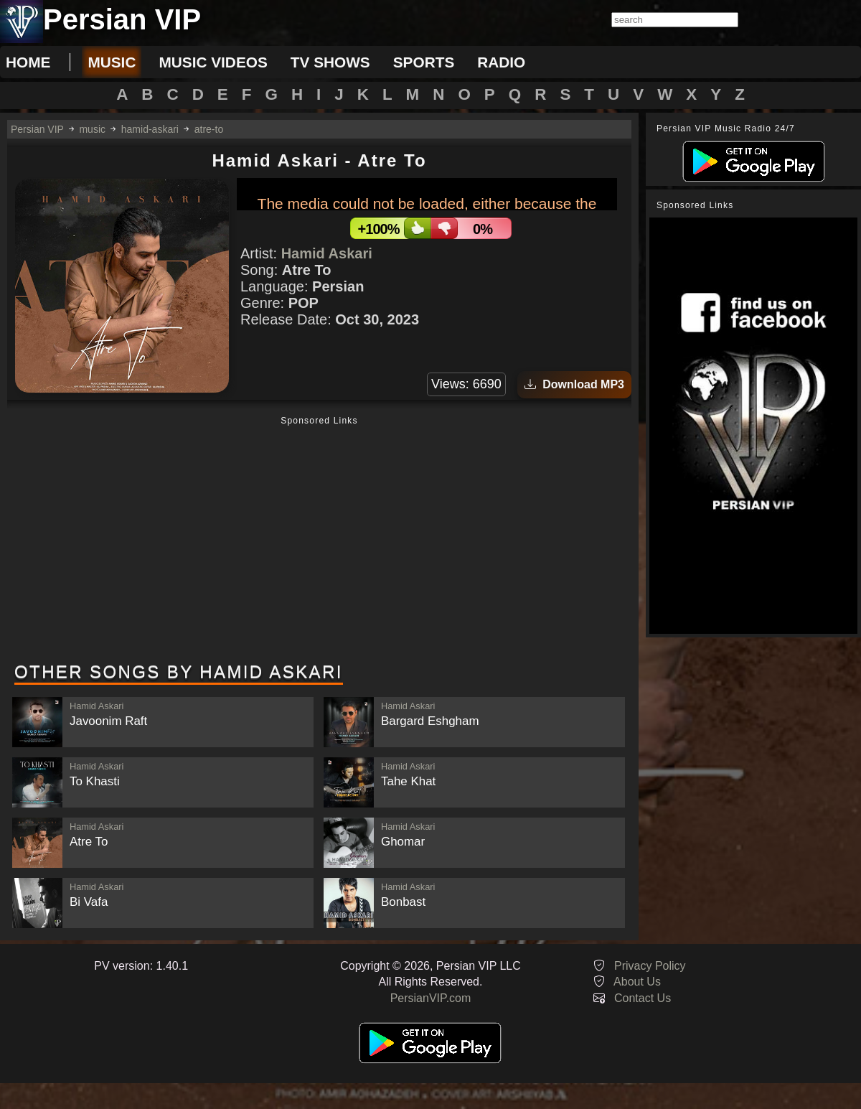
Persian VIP (37, 129)
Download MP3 (574, 384)
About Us (637, 981)
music (112, 62)
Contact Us (642, 998)
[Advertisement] (319, 540)
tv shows (330, 62)
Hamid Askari (326, 253)
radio (501, 62)
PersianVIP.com (430, 998)
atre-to (208, 129)
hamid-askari (150, 129)
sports (424, 62)
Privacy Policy (650, 966)
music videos (213, 62)
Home (28, 62)
